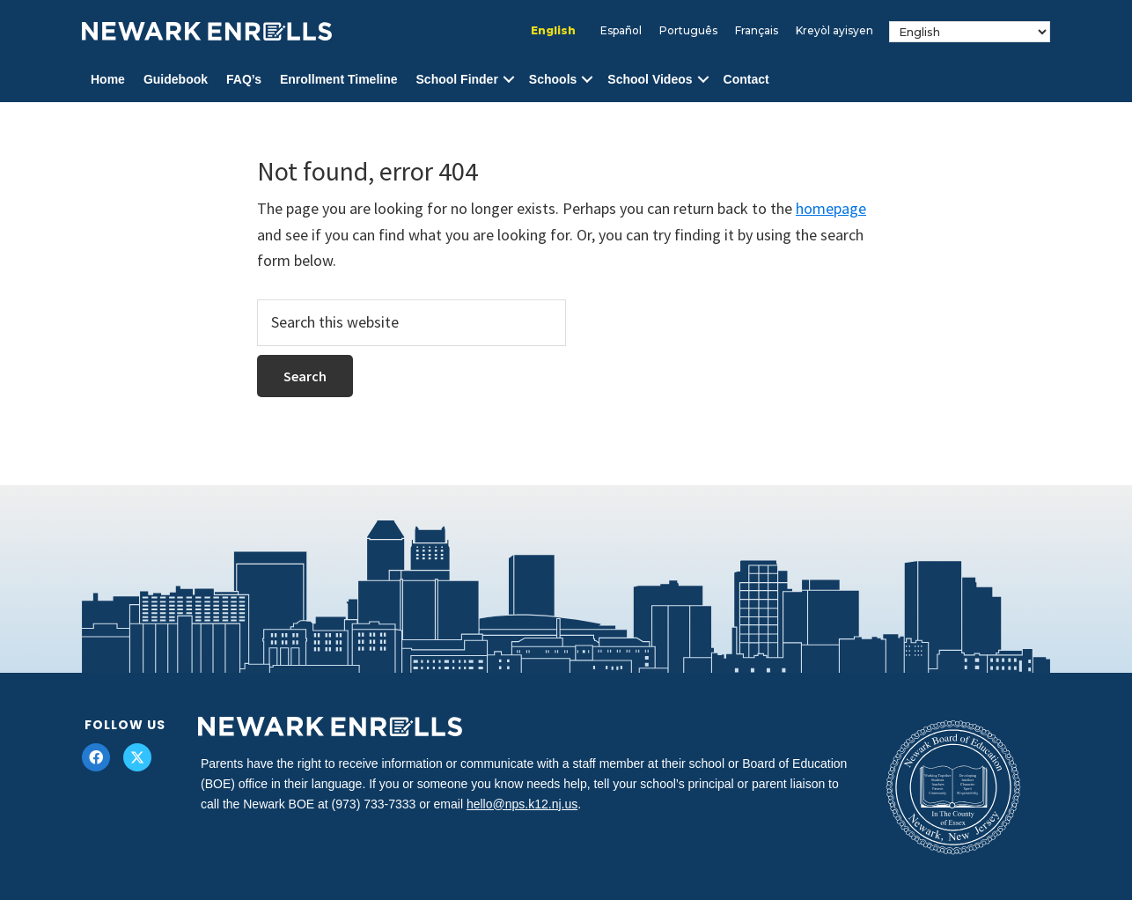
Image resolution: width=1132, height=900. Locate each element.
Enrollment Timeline (339, 79)
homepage (831, 208)
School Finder (457, 79)
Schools (553, 79)
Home (108, 79)
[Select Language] (969, 31)
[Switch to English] (553, 30)
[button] (508, 80)
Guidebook (175, 79)
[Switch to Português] (688, 30)
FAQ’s (243, 79)
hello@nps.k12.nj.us (522, 804)
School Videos (649, 79)
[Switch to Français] (756, 30)
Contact (746, 79)
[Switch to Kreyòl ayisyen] (834, 30)
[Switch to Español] (621, 30)
